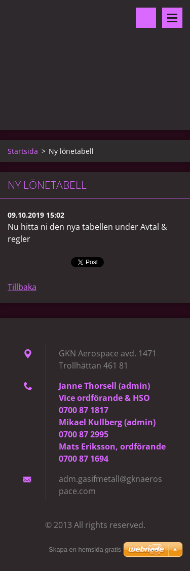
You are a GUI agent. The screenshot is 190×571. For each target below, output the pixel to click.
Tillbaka (22, 287)
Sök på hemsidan (146, 18)
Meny (172, 18)
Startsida (23, 151)
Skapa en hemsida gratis (85, 549)
